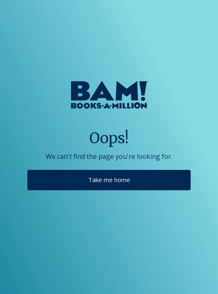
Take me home (109, 180)
